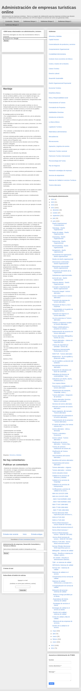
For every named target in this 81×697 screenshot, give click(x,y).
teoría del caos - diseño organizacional (59, 279)
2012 (53, 648)
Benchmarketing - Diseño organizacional (60, 246)
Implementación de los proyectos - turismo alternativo (62, 421)
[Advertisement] (6, 652)
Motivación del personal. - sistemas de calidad (60, 591)
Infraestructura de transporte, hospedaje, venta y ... (61, 391)
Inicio (25, 534)
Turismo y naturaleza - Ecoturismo (59, 434)
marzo (55, 636)
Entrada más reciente (10, 534)
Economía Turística (55, 88)
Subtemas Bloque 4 (12, 25)
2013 (53, 645)
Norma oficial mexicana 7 (60, 530)
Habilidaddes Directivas (56, 112)
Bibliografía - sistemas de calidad (62, 550)
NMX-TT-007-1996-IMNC (60, 504)
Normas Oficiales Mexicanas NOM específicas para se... (61, 547)
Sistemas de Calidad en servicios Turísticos (62, 180)
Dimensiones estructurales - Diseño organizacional (61, 267)
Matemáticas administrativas (58, 132)
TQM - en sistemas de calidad (61, 562)
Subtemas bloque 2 (47, 21)
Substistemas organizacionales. (62, 275)
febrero (55, 639)
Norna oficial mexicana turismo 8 (62, 527)
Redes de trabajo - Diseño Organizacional (60, 233)
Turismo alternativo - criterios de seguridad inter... (62, 341)
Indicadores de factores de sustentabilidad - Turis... (60, 375)
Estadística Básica (54, 93)
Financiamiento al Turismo (57, 102)
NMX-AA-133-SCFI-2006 (60, 493)
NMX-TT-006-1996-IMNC (60, 507)
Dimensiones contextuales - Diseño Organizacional (61, 262)
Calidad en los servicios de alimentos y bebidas (60, 476)
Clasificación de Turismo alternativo (60, 452)
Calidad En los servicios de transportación (60, 485)
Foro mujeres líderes (58, 383)
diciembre (56, 210)
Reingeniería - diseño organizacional (59, 251)
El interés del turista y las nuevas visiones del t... (62, 425)
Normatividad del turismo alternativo (60, 366)
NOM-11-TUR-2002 (58, 520)
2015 (53, 205)
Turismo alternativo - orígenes (61, 467)
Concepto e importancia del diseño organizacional (61, 287)
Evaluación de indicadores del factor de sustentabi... (61, 370)
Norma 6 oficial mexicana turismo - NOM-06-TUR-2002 (62, 533)
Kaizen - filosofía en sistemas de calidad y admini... (62, 554)
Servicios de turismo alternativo (62, 404)
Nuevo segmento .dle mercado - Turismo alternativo (62, 412)
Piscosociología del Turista (57, 161)
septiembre (56, 215)
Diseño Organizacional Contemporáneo (59, 224)
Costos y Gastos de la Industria (59, 64)
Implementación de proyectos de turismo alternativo (62, 332)
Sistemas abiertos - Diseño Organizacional (60, 283)
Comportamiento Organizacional (59, 49)
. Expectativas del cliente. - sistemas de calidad (60, 600)
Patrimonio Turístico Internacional (59, 156)
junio (54, 221)
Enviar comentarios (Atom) (27, 539)
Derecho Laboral (54, 73)
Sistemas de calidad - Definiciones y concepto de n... (62, 582)
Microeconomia (53, 141)
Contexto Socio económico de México (60, 59)
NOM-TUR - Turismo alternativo (62, 354)
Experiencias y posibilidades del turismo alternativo (62, 387)
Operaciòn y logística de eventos (59, 146)
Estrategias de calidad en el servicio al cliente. (61, 608)
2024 (53, 199)
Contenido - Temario (12, 21)
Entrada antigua (36, 534)
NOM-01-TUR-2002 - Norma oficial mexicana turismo (61, 542)
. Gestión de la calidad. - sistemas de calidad (60, 613)
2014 (53, 207)
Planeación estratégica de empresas (60, 170)
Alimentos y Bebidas (15, 455)
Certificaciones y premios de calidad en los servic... (61, 490)
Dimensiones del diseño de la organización (61, 271)
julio (54, 218)
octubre (55, 213)
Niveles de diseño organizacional (62, 259)
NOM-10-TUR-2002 (58, 517)
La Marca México (54, 122)
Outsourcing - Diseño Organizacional (59, 242)
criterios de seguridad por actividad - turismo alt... (60, 345)
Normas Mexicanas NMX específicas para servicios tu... (62, 513)
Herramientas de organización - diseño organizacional (62, 255)
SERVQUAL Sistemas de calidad (62, 565)
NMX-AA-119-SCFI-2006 (60, 496)
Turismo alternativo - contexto (61, 470)
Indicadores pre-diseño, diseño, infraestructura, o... (62, 379)
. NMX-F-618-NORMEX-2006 (61, 499)
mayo (54, 631)
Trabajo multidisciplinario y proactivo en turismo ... (60, 328)
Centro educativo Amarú (60, 473)
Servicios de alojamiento (56, 175)
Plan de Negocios (54, 166)
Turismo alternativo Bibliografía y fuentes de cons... (62, 336)
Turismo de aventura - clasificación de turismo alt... (62, 447)
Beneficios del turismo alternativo (62, 460)
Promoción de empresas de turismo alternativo (61, 301)
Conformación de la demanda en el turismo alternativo (62, 416)
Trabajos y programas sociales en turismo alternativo (62, 323)
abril (54, 634)
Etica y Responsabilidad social (58, 98)
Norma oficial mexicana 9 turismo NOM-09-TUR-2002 (61, 523)
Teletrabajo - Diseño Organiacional (58, 229)
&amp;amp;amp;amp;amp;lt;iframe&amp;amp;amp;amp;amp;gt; (26, 46)
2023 (53, 202)
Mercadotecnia (53, 136)
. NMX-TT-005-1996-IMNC (60, 510)
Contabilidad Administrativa (57, 54)
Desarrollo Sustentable (56, 78)
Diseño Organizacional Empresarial (60, 83)
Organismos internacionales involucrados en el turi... (61, 350)
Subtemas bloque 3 (64, 21)
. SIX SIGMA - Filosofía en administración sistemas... (61, 558)
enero (55, 642)
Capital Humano (54, 39)
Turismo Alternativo (55, 185)
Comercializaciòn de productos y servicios (62, 44)
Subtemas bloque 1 (29, 21)
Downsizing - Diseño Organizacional (58, 237)
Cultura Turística (54, 68)
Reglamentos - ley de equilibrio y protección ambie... (62, 357)
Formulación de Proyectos (57, 107)
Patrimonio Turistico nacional (58, 151)
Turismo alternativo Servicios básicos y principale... (61, 400)
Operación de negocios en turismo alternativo (60, 314)
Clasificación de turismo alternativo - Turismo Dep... (61, 443)
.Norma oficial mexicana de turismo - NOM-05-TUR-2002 (62, 538)
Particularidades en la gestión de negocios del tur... (62, 310)
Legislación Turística (55, 127)
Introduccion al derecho (56, 117)
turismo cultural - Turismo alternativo (60, 438)
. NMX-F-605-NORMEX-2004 (61, 502)
